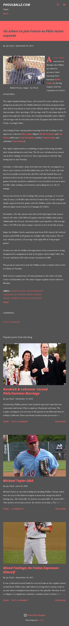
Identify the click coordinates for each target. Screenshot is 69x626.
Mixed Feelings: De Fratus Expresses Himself (31, 570)
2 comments (17, 509)
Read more (60, 421)
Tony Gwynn (17, 141)
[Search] (58, 4)
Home (5, 13)
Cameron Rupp (48, 137)
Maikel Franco (34, 294)
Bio (16, 13)
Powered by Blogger (34, 615)
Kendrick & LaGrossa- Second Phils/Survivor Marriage (25, 391)
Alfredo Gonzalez (46, 134)
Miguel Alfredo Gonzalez (16, 298)
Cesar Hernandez (26, 137)
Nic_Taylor (40, 620)
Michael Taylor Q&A (18, 480)
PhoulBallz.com (16, 4)
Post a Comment (11, 322)
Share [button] (6, 302)
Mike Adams (26, 134)
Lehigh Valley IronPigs (14, 294)
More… (52, 13)
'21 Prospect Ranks (33, 13)
